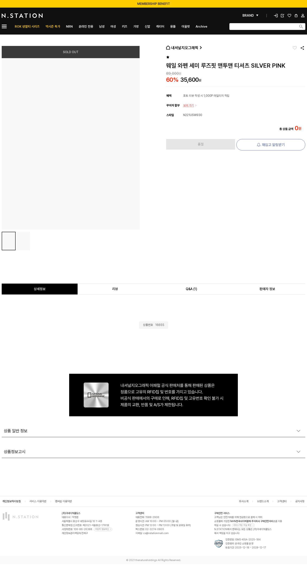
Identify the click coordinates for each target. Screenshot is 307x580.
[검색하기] (301, 26)
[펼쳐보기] (250, 15)
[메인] (32, 15)
